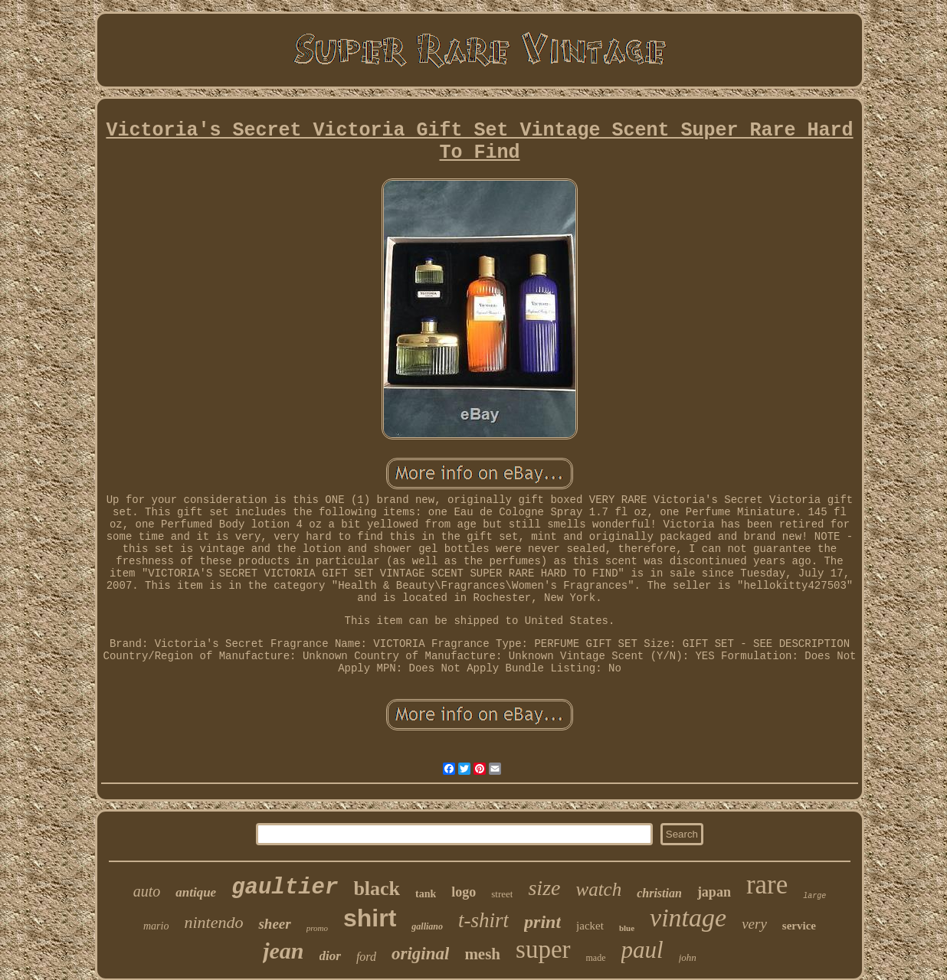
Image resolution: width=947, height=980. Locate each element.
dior (330, 956)
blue (626, 928)
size (544, 888)
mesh (482, 954)
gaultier (284, 887)
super (543, 949)
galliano (427, 926)
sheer (274, 924)
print (542, 922)
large (814, 896)
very (754, 924)
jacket (590, 926)
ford (366, 956)
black (376, 888)
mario (156, 926)
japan (714, 892)
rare (767, 885)
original (420, 953)
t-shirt (483, 920)
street (502, 894)
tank (425, 894)
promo (317, 928)
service (799, 926)
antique (195, 892)
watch (598, 889)
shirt (369, 918)
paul (642, 949)
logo (463, 892)
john (687, 957)
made (596, 957)
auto (147, 891)
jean (283, 950)
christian (659, 893)
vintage (688, 917)
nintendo (213, 922)
